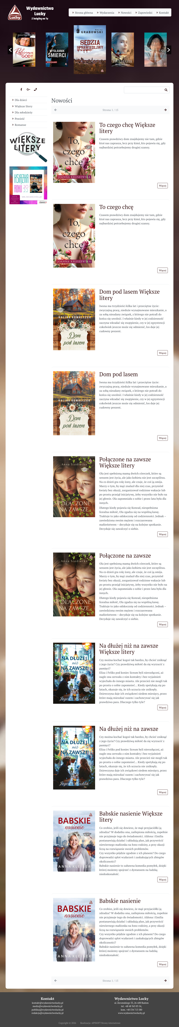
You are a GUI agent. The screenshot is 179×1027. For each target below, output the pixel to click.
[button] (10, 50)
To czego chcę (116, 207)
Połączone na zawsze (125, 555)
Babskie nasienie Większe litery (131, 816)
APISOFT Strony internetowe (106, 1023)
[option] (90, 49)
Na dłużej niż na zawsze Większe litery (128, 648)
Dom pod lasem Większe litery (129, 294)
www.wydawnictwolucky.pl (131, 1013)
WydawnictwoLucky (39, 11)
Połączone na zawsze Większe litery (125, 462)
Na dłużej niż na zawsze (128, 728)
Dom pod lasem (118, 374)
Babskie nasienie (120, 900)
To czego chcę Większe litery (127, 128)
